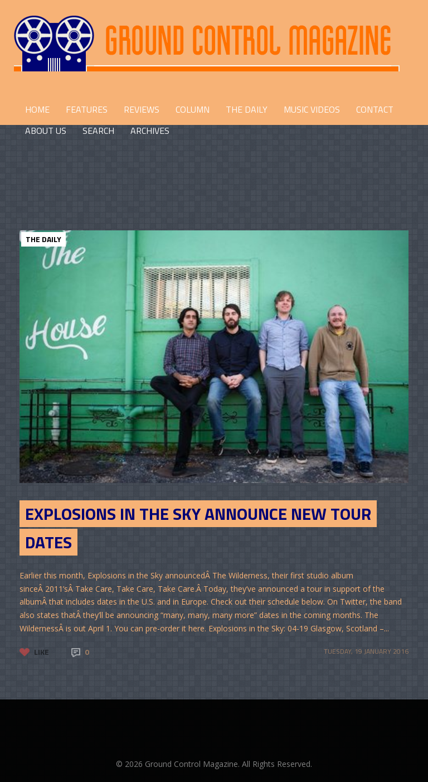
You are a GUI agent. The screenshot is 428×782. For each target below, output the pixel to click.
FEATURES (87, 109)
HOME (37, 109)
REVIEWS (141, 109)
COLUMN (193, 109)
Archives (149, 130)
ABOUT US (45, 130)
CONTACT (374, 109)
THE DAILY (247, 109)
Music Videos (312, 109)
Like (41, 652)
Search (98, 130)
